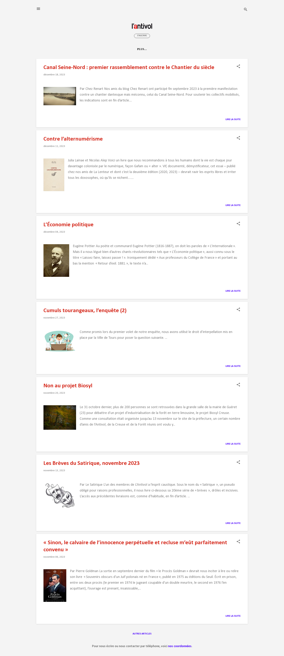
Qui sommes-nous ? (86, 49)
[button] (238, 66)
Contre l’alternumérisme (73, 139)
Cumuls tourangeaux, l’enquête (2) (85, 311)
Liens (205, 49)
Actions (128, 49)
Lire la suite (233, 119)
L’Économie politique (68, 225)
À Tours (189, 49)
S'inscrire (142, 36)
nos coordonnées (179, 646)
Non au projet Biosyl (67, 386)
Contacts (223, 49)
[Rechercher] (245, 9)
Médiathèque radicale (158, 49)
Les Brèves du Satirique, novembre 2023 (91, 463)
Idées (111, 49)
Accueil (60, 49)
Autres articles (142, 633)
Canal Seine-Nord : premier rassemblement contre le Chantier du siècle (128, 67)
